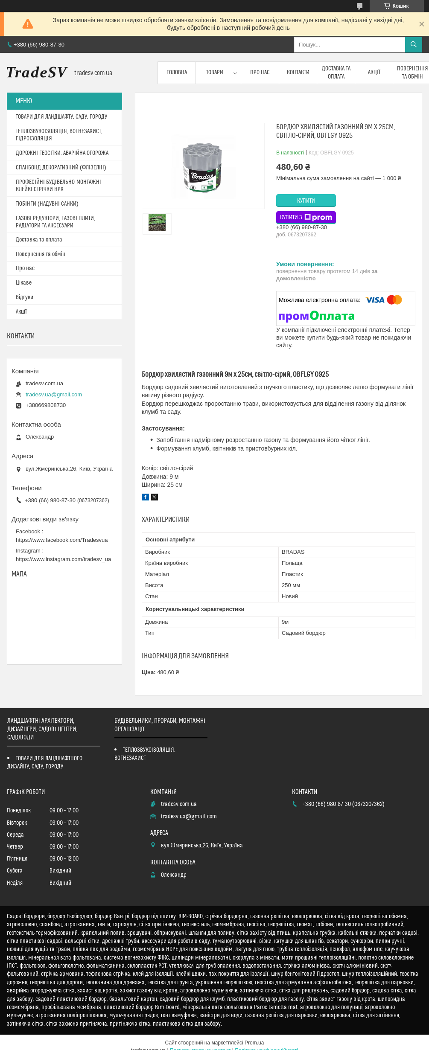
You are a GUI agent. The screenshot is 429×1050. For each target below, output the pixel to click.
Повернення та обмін (40, 254)
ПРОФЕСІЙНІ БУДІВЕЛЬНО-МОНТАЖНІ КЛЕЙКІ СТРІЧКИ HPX (58, 186)
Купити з (306, 217)
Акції (374, 72)
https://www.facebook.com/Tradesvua (62, 540)
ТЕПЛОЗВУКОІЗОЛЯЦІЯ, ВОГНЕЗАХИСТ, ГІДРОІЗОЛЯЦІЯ (59, 135)
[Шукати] (413, 44)
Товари (214, 72)
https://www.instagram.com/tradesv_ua (63, 559)
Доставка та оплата (336, 72)
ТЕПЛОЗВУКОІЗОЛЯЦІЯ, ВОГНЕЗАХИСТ (144, 754)
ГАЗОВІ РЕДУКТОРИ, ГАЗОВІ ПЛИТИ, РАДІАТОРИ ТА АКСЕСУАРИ (55, 222)
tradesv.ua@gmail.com (54, 394)
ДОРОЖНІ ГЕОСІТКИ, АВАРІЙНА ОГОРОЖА (62, 153)
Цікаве (24, 282)
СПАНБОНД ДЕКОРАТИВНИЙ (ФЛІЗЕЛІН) (61, 167)
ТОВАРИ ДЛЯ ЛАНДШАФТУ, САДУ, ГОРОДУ (61, 116)
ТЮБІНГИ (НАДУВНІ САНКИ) (47, 204)
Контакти (298, 72)
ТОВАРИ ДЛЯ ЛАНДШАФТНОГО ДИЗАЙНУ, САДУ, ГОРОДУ (44, 762)
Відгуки (24, 297)
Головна (176, 72)
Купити (306, 201)
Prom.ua (254, 1043)
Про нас (260, 72)
